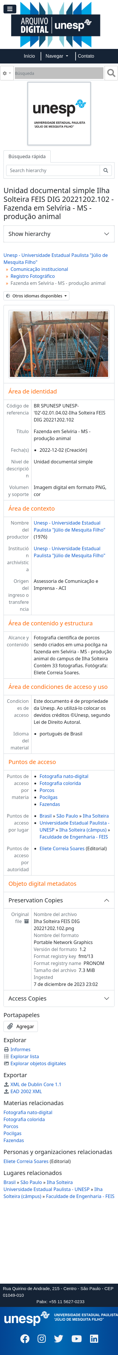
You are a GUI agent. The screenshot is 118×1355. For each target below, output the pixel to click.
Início (29, 56)
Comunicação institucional (39, 269)
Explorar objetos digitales (34, 1063)
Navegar (55, 56)
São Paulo (67, 816)
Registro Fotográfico (32, 276)
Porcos (47, 790)
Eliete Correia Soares (62, 848)
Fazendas (50, 804)
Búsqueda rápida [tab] (27, 156)
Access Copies (27, 998)
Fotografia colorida (60, 783)
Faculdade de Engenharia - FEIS (74, 837)
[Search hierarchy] (53, 170)
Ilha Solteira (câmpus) (82, 830)
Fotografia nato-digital (64, 776)
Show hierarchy (29, 234)
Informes (17, 1049)
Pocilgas (49, 797)
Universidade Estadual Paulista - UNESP (46, 1189)
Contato (86, 56)
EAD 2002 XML (22, 1091)
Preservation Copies (35, 900)
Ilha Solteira (96, 816)
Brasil (46, 816)
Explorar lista (21, 1056)
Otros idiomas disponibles (34, 296)
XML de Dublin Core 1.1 (32, 1084)
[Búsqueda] (59, 73)
